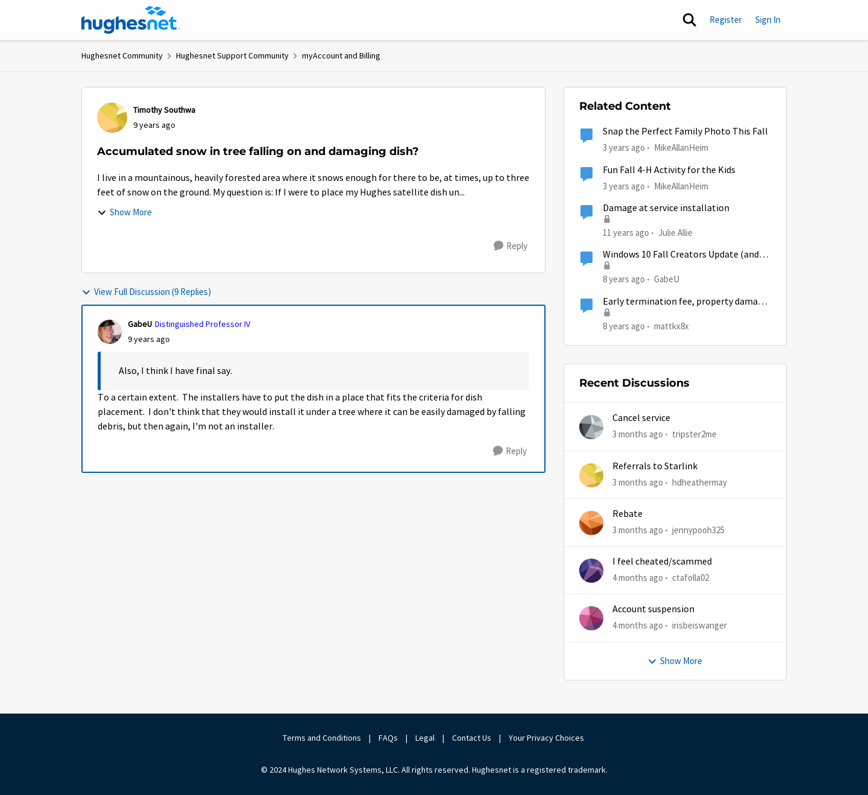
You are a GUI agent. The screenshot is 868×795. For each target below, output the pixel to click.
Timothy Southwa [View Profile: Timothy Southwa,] (164, 109)
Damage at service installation (666, 208)
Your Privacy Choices (547, 737)
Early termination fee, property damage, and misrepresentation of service (686, 302)
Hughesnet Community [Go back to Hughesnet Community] (122, 55)
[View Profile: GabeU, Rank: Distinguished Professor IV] (110, 332)
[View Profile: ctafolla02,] (591, 571)
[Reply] (510, 246)
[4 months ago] (637, 578)
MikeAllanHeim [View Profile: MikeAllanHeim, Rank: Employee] (681, 147)
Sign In (768, 19)
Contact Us (471, 737)
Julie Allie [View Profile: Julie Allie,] (675, 232)
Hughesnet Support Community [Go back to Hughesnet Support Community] (232, 55)
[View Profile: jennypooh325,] (591, 523)
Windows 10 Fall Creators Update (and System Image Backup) (681, 255)
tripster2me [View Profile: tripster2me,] (694, 434)
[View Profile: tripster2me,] (591, 427)
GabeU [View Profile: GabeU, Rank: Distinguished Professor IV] (140, 323)
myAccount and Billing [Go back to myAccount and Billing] (341, 55)
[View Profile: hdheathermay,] (591, 475)
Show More (124, 212)
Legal (425, 737)
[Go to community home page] (130, 20)
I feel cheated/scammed (662, 562)
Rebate (627, 514)
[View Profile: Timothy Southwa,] (112, 118)
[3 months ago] (637, 435)
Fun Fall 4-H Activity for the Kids (669, 170)
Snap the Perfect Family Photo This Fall (685, 131)
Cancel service (641, 418)
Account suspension (653, 609)
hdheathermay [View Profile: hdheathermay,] (699, 481)
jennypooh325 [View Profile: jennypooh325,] (698, 530)
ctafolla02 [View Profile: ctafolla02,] (690, 577)
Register (725, 19)
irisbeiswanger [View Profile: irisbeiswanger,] (699, 625)
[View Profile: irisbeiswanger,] (591, 618)
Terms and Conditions (322, 737)
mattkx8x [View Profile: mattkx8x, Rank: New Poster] (671, 325)
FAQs (388, 737)
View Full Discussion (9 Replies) (146, 291)
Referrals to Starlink (654, 466)
